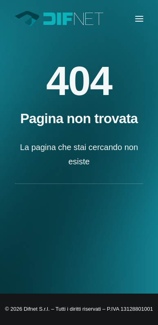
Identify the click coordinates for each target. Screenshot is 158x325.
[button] (139, 19)
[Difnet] (59, 19)
